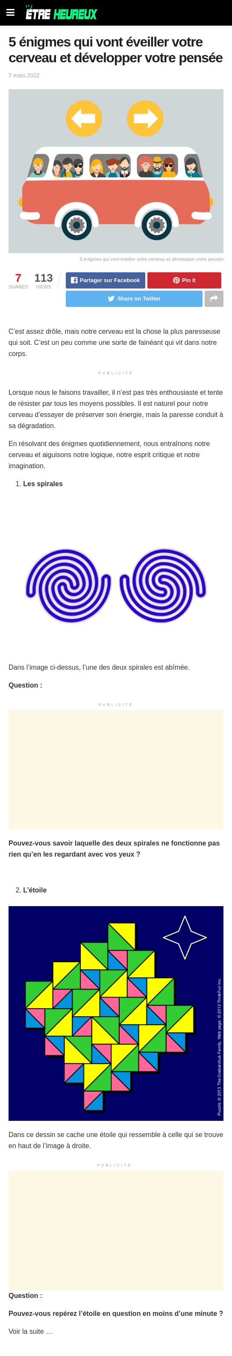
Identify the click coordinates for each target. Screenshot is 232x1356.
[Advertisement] (116, 769)
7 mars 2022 (24, 75)
